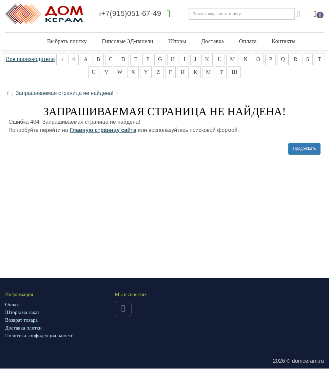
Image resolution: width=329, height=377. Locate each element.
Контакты (283, 41)
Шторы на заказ (22, 312)
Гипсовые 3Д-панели (127, 41)
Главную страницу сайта (103, 130)
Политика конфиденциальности (39, 335)
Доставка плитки (23, 328)
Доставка (212, 41)
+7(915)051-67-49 (130, 13)
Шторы (177, 41)
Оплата (248, 41)
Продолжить (304, 148)
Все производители (30, 59)
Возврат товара (21, 320)
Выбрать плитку (67, 41)
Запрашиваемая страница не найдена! (65, 93)
